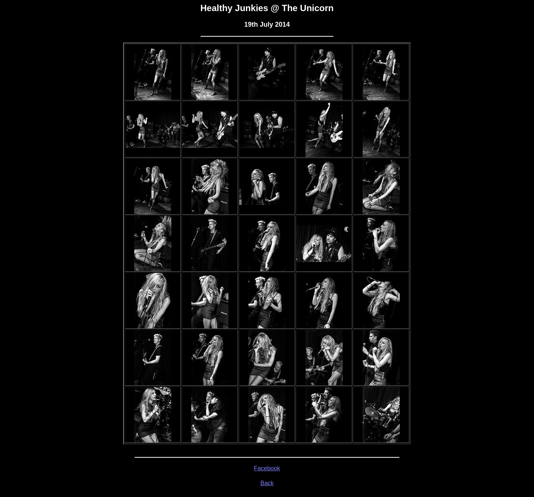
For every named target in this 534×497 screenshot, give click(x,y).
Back (267, 483)
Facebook (267, 468)
